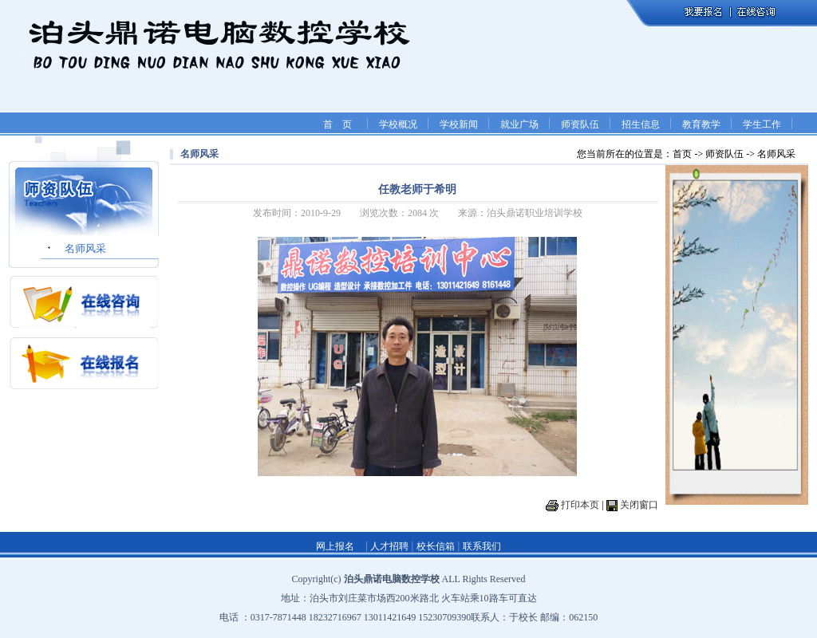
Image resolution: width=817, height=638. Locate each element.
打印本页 (580, 504)
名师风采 (85, 248)
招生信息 (641, 124)
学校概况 (398, 124)
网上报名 (335, 546)
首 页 (337, 124)
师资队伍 (580, 124)
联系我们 (482, 546)
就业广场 (519, 124)
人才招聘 (388, 546)
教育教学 (701, 124)
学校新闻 (459, 124)
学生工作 (762, 124)
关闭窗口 (639, 504)
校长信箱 (435, 546)
